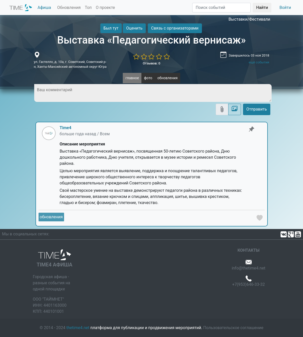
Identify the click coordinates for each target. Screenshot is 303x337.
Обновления (69, 7)
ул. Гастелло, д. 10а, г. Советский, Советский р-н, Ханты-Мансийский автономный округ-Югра (70, 64)
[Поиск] (221, 7)
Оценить (134, 28)
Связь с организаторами (174, 28)
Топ (88, 7)
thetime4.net (77, 327)
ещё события (259, 62)
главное (132, 78)
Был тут (111, 28)
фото (148, 78)
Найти (262, 7)
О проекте (105, 7)
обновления (167, 78)
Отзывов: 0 (151, 63)
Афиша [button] (44, 7)
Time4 (65, 127)
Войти (285, 7)
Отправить (256, 109)
